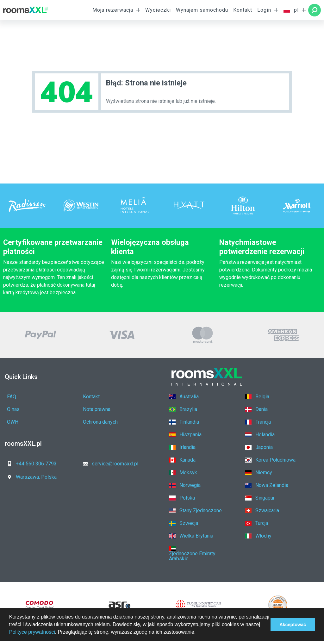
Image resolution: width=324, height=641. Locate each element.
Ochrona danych (100, 422)
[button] (198, 633)
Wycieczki (158, 10)
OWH (12, 422)
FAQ (11, 397)
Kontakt (242, 10)
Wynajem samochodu (202, 10)
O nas (13, 409)
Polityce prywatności (32, 632)
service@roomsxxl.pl (108, 464)
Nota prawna (96, 409)
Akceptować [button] (292, 624)
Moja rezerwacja (112, 10)
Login (264, 10)
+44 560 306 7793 (30, 464)
